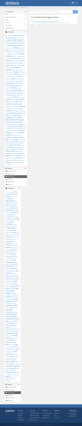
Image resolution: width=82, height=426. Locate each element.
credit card (9, 65)
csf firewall (15, 67)
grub (12, 90)
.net (8, 35)
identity (18, 95)
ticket (23, 149)
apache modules (12, 43)
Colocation (20, 417)
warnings (23, 160)
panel (20, 117)
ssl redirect (16, 147)
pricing (20, 124)
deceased (20, 70)
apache (7, 43)
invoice (7, 99)
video (6, 158)
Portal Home (6, 7)
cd (16, 54)
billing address (22, 48)
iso (15, 99)
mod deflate (8, 108)
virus (7, 160)
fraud (12, 88)
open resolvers (21, 111)
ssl (13, 147)
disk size (23, 72)
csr (20, 67)
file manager (18, 83)
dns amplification (21, 74)
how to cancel (15, 278)
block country (19, 50)
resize (20, 135)
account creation (20, 38)
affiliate (19, 42)
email (13, 79)
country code (17, 61)
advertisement (15, 42)
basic (13, 48)
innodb (11, 97)
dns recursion (13, 76)
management (16, 106)
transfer (12, 151)
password (8, 120)
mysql (21, 108)
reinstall (8, 133)
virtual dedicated (11, 158)
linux (7, 102)
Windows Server (20, 162)
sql (18, 145)
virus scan (11, 160)
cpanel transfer (16, 63)
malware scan (17, 104)
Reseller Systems (34, 419)
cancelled (13, 54)
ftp (15, 88)
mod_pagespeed (14, 108)
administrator (8, 42)
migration (22, 106)
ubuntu (7, 153)
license (22, 99)
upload (13, 155)
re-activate (7, 128)
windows (15, 162)
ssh (10, 147)
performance (10, 122)
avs (20, 43)
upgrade (8, 155)
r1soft (14, 126)
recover (24, 128)
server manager (15, 143)
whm (12, 162)
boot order (13, 52)
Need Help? (71, 413)
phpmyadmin (8, 124)
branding (18, 52)
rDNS (21, 126)
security (22, 139)
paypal (21, 120)
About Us (56, 413)
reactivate (17, 128)
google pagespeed (9, 271)
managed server (9, 106)
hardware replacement (18, 92)
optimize (24, 113)
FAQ (55, 415)
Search (75, 11)
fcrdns (19, 79)
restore (15, 137)
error (16, 79)
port (12, 124)
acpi (6, 40)
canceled (22, 52)
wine (6, 164)
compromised (15, 58)
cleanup (23, 56)
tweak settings (19, 151)
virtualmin (19, 158)
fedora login (17, 81)
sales (16, 139)
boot (24, 50)
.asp (6, 35)
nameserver (9, 111)
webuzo (8, 162)
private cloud (16, 323)
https (15, 95)
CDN (18, 54)
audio (18, 43)
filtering (22, 83)
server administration (13, 141)
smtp (10, 145)
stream (6, 149)
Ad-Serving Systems (34, 415)
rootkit (12, 139)
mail (20, 102)
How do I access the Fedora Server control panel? (54, 22)
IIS (22, 95)
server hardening (8, 143)
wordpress (10, 164)
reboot (20, 128)
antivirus (24, 42)
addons (10, 40)
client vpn (7, 58)
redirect (11, 130)
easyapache (8, 79)
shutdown (21, 143)
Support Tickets (45, 417)
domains (20, 76)
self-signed (13, 346)
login (17, 102)
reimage (22, 130)
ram (17, 126)
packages (8, 117)
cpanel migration (9, 63)
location (13, 101)
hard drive (23, 90)
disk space (7, 74)
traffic (7, 151)
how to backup (17, 93)
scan (19, 139)
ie (20, 95)
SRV (21, 145)
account (21, 35)
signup (6, 145)
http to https (11, 95)
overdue (11, 115)
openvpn (7, 113)
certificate (8, 56)
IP (11, 99)
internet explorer (21, 97)
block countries (13, 50)
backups (11, 45)
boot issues (7, 52)
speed (15, 145)
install (15, 97)
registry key (15, 130)
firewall (7, 85)
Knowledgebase (12, 7)
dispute (12, 74)
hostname (11, 93)
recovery (7, 130)
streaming (11, 149)
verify (24, 155)
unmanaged (13, 153)
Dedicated (20, 415)
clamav (19, 56)
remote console (14, 132)
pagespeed (15, 117)
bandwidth (17, 45)
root (10, 139)
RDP (25, 126)
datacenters (15, 70)
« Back (32, 26)
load (10, 101)
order (7, 115)
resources (9, 137)
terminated (19, 149)
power (16, 124)
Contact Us (56, 417)
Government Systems (34, 413)
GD (17, 88)
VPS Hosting (20, 413)
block (7, 50)
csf (22, 65)
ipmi (14, 99)
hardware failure (9, 92)
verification (19, 155)
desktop (16, 72)
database (8, 70)
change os (15, 56)
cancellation (8, 54)
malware (8, 104)
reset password (14, 135)
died (20, 72)
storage (21, 147)
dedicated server (9, 72)
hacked (18, 90)
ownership (17, 115)
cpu (21, 63)
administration (18, 40)
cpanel (22, 61)
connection (22, 58)
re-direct (12, 128)
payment (16, 120)
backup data (8, 208)
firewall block (14, 85)
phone (17, 122)
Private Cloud (21, 419)
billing (16, 48)
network (16, 111)
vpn (17, 160)
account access (11, 38)
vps (19, 160)
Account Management (47, 413)
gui (14, 90)
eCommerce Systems (34, 417)
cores (12, 61)
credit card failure (17, 65)
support (15, 149)
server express (21, 141)
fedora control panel (9, 81)
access (15, 35)
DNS (15, 74)
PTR (9, 126)
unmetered (20, 153)
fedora (22, 79)
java (17, 99)
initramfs (7, 97)
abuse (11, 35)
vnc (15, 160)
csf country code (14, 239)
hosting (7, 93)
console (8, 61)
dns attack (7, 76)
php (21, 122)
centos (21, 54)
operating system (16, 113)
